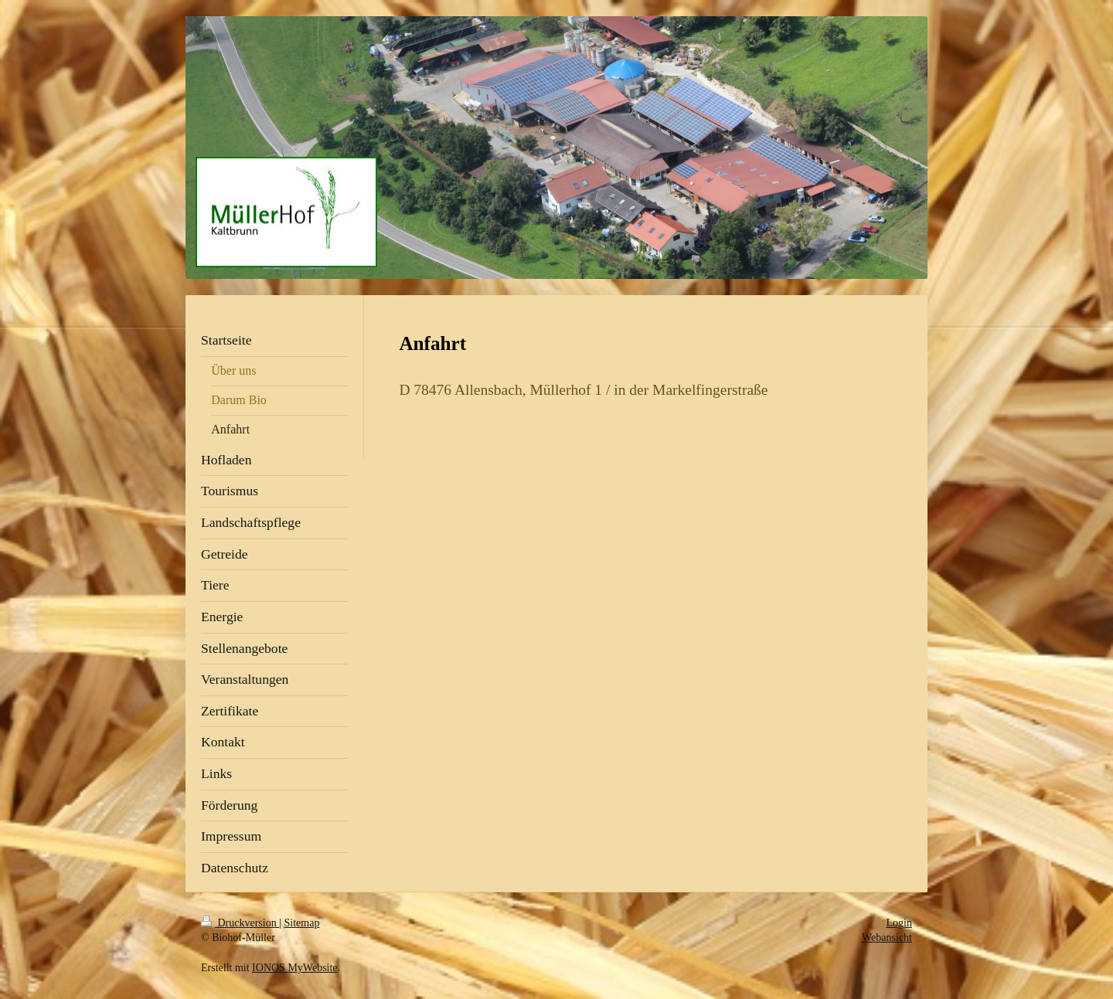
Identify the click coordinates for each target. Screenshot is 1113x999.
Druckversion (240, 923)
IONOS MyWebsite (294, 968)
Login (899, 923)
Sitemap (302, 923)
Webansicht (887, 937)
